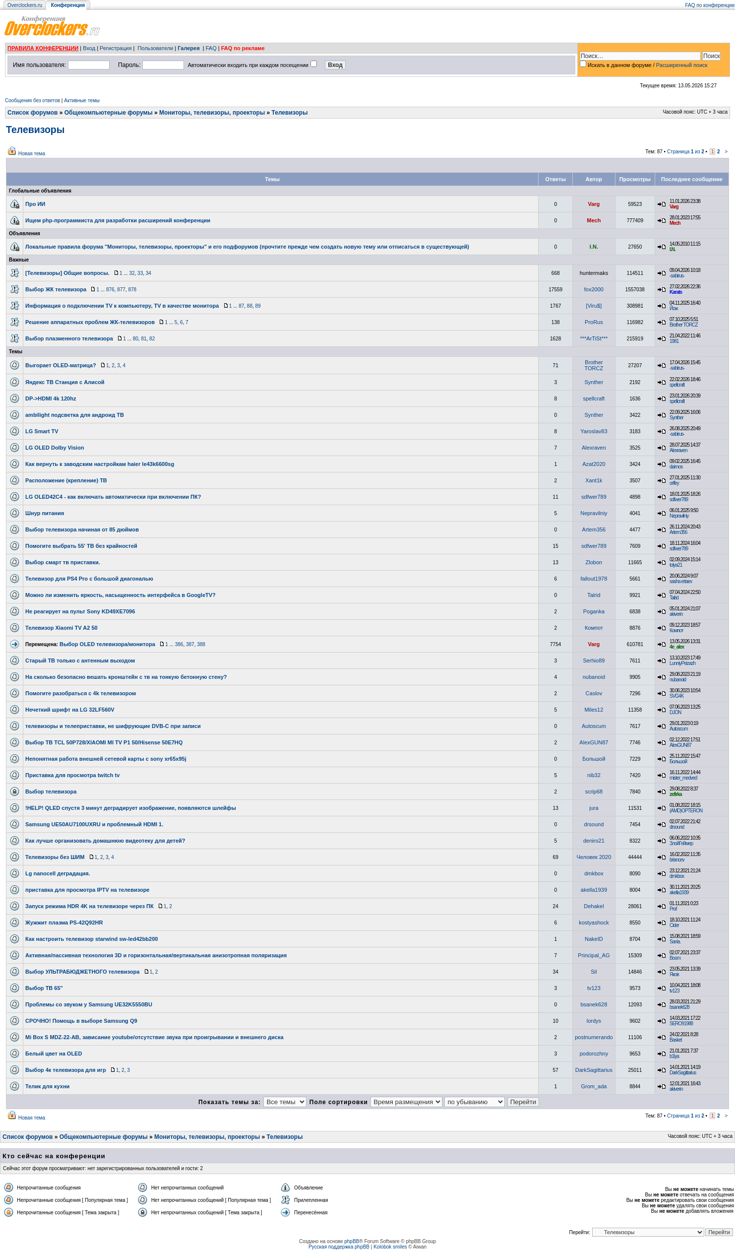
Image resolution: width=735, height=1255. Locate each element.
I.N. (594, 247)
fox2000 (594, 289)
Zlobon (594, 562)
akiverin (676, 614)
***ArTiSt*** (594, 338)
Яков (674, 974)
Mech (594, 220)
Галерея (188, 48)
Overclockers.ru (24, 5)
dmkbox (594, 873)
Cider (674, 925)
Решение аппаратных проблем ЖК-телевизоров (90, 322)
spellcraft (677, 385)
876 (110, 289)
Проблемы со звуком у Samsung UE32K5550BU (88, 1004)
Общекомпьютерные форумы (108, 112)
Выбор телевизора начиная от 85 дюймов (82, 529)
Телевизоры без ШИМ (54, 857)
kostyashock (594, 922)
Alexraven (594, 448)
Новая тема (31, 153)
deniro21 (594, 841)
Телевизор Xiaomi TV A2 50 (61, 628)
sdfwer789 (594, 497)
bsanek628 (593, 1004)
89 (258, 306)
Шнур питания (44, 513)
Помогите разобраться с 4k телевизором (80, 693)
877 (121, 289)
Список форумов (32, 112)
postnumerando (593, 1037)
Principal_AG (594, 955)
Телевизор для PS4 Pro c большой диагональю (89, 579)
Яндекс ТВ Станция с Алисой (64, 382)
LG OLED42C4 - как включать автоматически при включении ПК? (113, 497)
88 (249, 306)
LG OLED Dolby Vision (54, 448)
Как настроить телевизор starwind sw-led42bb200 (91, 939)
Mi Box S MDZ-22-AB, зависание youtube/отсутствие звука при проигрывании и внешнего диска (154, 1037)
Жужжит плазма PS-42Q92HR (64, 922)
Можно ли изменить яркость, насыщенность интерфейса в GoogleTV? (120, 595)
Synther (593, 382)
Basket (676, 1040)
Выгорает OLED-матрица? (60, 365)
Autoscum (594, 726)
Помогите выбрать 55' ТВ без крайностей (81, 546)
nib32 (594, 775)
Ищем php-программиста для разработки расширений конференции (117, 220)
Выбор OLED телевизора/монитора (107, 644)
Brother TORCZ (684, 325)
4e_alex (677, 647)
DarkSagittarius (593, 1070)
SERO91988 (681, 1023)
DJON (675, 712)
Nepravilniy (593, 513)
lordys (594, 1021)
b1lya (674, 1056)
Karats (676, 292)
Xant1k (593, 480)
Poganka (594, 611)
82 (152, 338)
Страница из (685, 151)
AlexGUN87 (593, 742)
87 (241, 306)
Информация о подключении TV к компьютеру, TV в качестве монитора (122, 306)
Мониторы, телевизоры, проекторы (212, 112)
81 (143, 338)
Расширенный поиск (682, 65)
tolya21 (676, 565)
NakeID (594, 939)
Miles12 (593, 710)
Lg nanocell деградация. (57, 873)
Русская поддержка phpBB (338, 1247)
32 (131, 273)
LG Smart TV (42, 431)
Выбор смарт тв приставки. (62, 562)
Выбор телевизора (50, 791)
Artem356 (594, 529)
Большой (593, 759)
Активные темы (82, 100)
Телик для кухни (47, 1086)
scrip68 (594, 791)
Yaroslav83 (593, 431)
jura (593, 808)
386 (179, 644)
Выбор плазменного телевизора (69, 338)
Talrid (593, 595)
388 (201, 644)
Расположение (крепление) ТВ (66, 480)
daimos (676, 466)
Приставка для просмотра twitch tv (72, 775)
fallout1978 (593, 579)
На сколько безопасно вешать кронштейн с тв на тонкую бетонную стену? (126, 677)
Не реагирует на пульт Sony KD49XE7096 (80, 611)
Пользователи (155, 48)
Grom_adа (594, 1086)
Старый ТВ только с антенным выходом (80, 660)
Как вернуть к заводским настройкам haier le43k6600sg (99, 464)
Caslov (594, 693)
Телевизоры (290, 112)
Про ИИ (35, 204)
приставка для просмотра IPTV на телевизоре (87, 890)
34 (148, 273)
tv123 (594, 988)
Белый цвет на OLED (53, 1054)
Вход (89, 48)
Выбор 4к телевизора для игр (65, 1070)
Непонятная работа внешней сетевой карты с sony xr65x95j (105, 759)
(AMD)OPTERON (686, 810)
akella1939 (594, 890)
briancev (677, 859)
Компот (594, 628)
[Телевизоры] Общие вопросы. (67, 273)
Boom (675, 958)
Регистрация (115, 48)
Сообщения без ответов (32, 100)
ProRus (594, 322)
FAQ (211, 48)
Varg (594, 204)
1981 (674, 341)
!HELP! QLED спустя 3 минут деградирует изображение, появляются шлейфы (130, 808)
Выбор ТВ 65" (44, 988)
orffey (674, 483)
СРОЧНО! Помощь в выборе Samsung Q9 (81, 1021)
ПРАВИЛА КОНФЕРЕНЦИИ (42, 48)
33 (140, 273)
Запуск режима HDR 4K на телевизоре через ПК (89, 906)
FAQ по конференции (710, 5)
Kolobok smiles (390, 1247)
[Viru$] (594, 306)
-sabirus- (677, 275)
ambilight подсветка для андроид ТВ (74, 415)
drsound (594, 824)
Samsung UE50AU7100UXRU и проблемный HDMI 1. (94, 824)
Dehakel (594, 906)
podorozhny (594, 1054)
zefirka (676, 794)
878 (132, 289)
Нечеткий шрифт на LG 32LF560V (70, 710)
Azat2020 (593, 464)
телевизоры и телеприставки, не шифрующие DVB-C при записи (113, 726)
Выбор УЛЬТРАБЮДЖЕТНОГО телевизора (82, 972)
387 (190, 644)
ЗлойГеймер (681, 843)
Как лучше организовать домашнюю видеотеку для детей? (105, 841)
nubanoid (594, 677)
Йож (673, 308)
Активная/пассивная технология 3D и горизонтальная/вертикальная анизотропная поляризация (156, 955)
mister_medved (683, 778)
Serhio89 (594, 660)
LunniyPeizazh (682, 663)
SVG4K (676, 696)
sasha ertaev (681, 581)
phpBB (351, 1241)
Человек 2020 (593, 857)
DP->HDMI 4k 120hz (50, 398)
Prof (673, 909)
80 (135, 338)
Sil (594, 972)
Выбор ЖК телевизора (55, 289)
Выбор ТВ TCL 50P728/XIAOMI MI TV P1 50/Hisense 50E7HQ (104, 742)
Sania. (675, 941)
